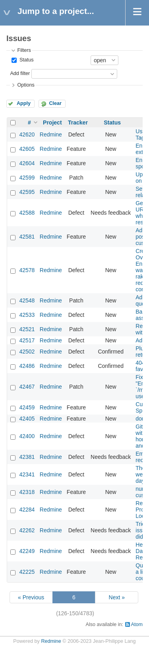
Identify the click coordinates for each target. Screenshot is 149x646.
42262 (27, 530)
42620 (27, 134)
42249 (27, 551)
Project (52, 122)
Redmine (51, 134)
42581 (27, 236)
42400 (27, 436)
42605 (27, 149)
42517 (27, 340)
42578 (27, 270)
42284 (27, 509)
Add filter (20, 73)
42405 (27, 418)
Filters (24, 50)
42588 (27, 212)
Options (25, 85)
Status (25, 60)
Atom (137, 624)
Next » (117, 597)
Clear (55, 103)
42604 (27, 163)
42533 (27, 315)
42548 (27, 300)
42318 (27, 492)
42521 (27, 329)
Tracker (78, 122)
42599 (27, 177)
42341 (27, 474)
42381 (27, 457)
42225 (27, 572)
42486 (27, 366)
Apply (24, 103)
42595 (27, 192)
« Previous (31, 597)
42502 (27, 351)
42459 (27, 407)
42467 (27, 386)
